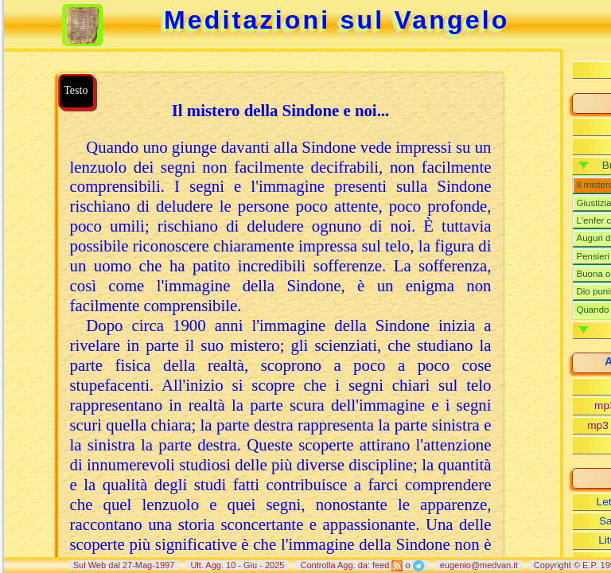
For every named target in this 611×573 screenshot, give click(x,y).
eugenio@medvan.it (479, 565)
